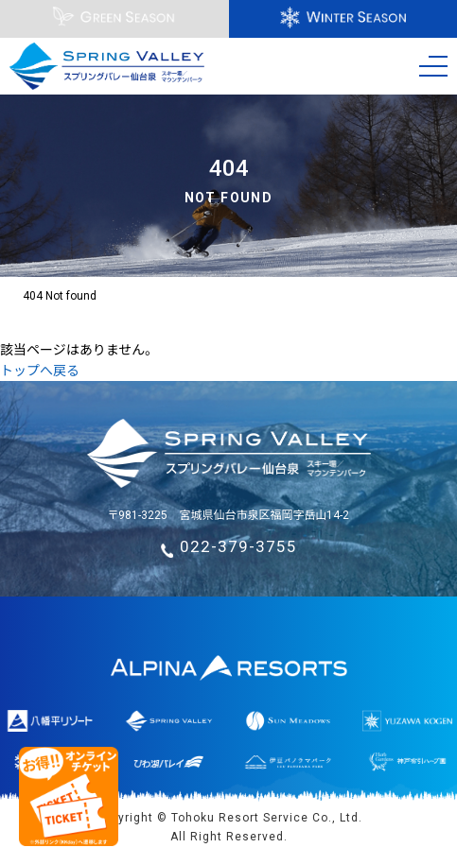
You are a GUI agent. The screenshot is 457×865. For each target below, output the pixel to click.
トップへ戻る (39, 370)
